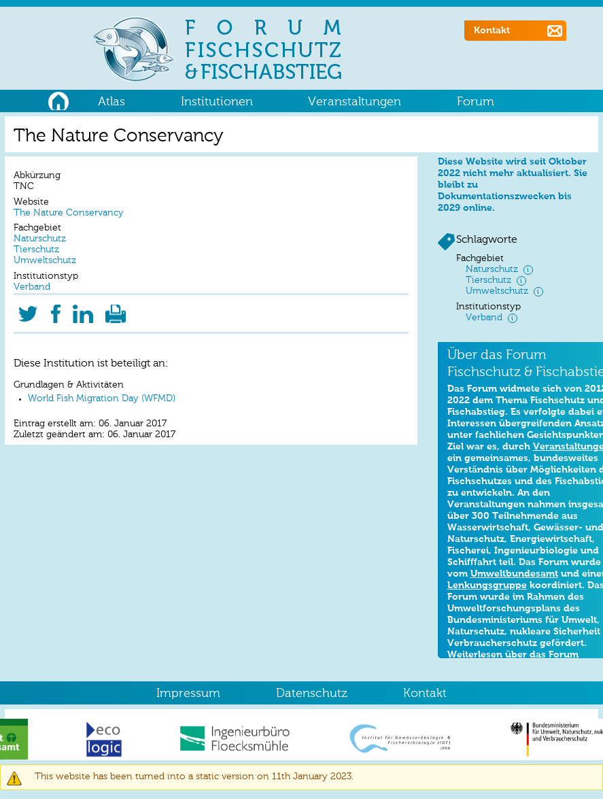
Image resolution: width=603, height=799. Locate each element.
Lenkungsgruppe (487, 585)
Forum (475, 102)
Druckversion (116, 309)
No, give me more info (105, 793)
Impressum (188, 693)
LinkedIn (83, 309)
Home (58, 99)
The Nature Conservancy (69, 213)
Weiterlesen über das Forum (513, 655)
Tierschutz (36, 249)
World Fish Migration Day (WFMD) (101, 398)
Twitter (27, 309)
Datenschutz (311, 693)
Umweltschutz (45, 260)
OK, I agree (449, 756)
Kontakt (492, 30)
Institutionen (217, 102)
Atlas (111, 102)
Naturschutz (40, 239)
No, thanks (510, 756)
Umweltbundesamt (514, 574)
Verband (32, 287)
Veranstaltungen (354, 102)
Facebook (55, 309)
